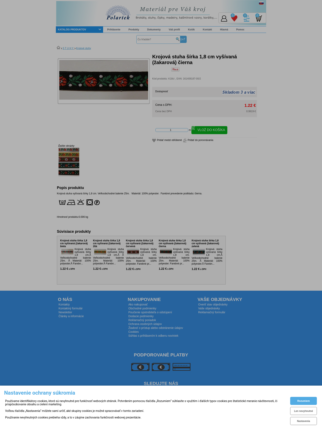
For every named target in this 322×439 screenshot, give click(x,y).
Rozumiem (303, 401)
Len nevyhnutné (303, 411)
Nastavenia (303, 421)
